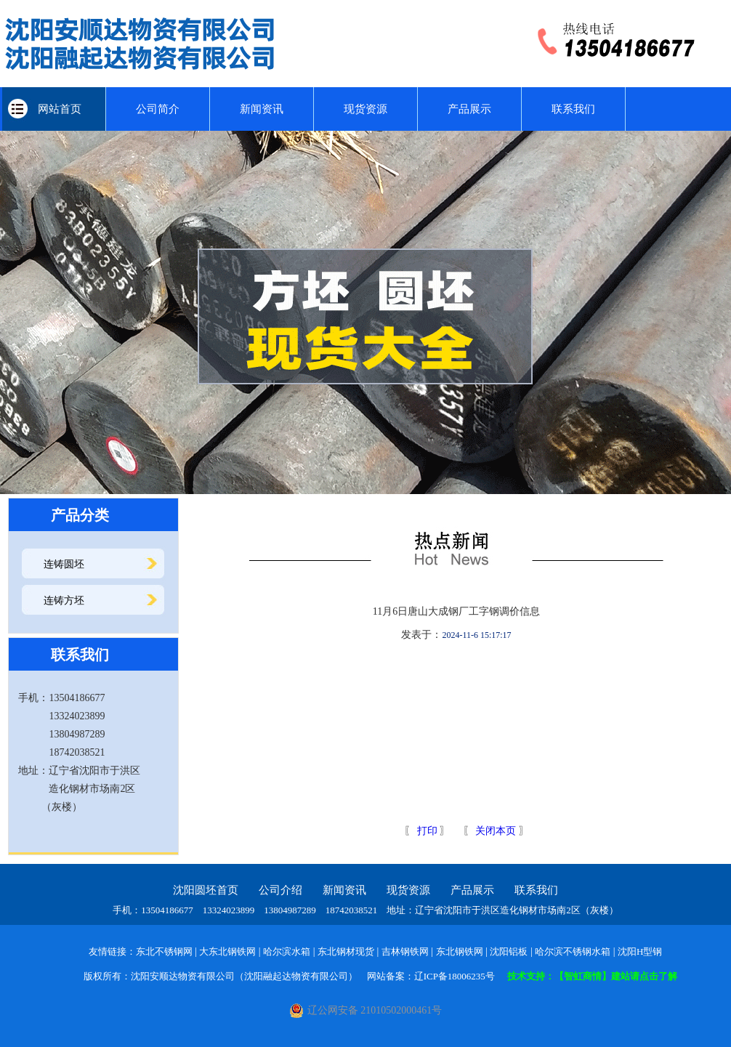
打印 (425, 830)
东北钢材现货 (346, 951)
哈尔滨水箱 (286, 951)
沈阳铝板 (509, 951)
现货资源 (365, 109)
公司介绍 (280, 890)
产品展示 (469, 109)
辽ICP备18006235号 (454, 976)
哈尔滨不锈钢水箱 (572, 951)
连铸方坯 (64, 600)
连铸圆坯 (64, 564)
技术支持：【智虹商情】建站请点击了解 (592, 976)
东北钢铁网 (459, 951)
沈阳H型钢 (640, 951)
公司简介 (157, 109)
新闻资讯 (261, 109)
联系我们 (573, 109)
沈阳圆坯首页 (205, 890)
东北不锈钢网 (164, 951)
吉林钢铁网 (405, 951)
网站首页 (54, 109)
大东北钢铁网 (227, 951)
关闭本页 (495, 830)
